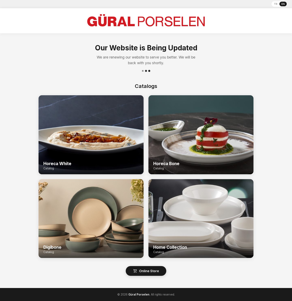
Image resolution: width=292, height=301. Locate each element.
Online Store (146, 271)
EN (283, 3)
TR (275, 3)
